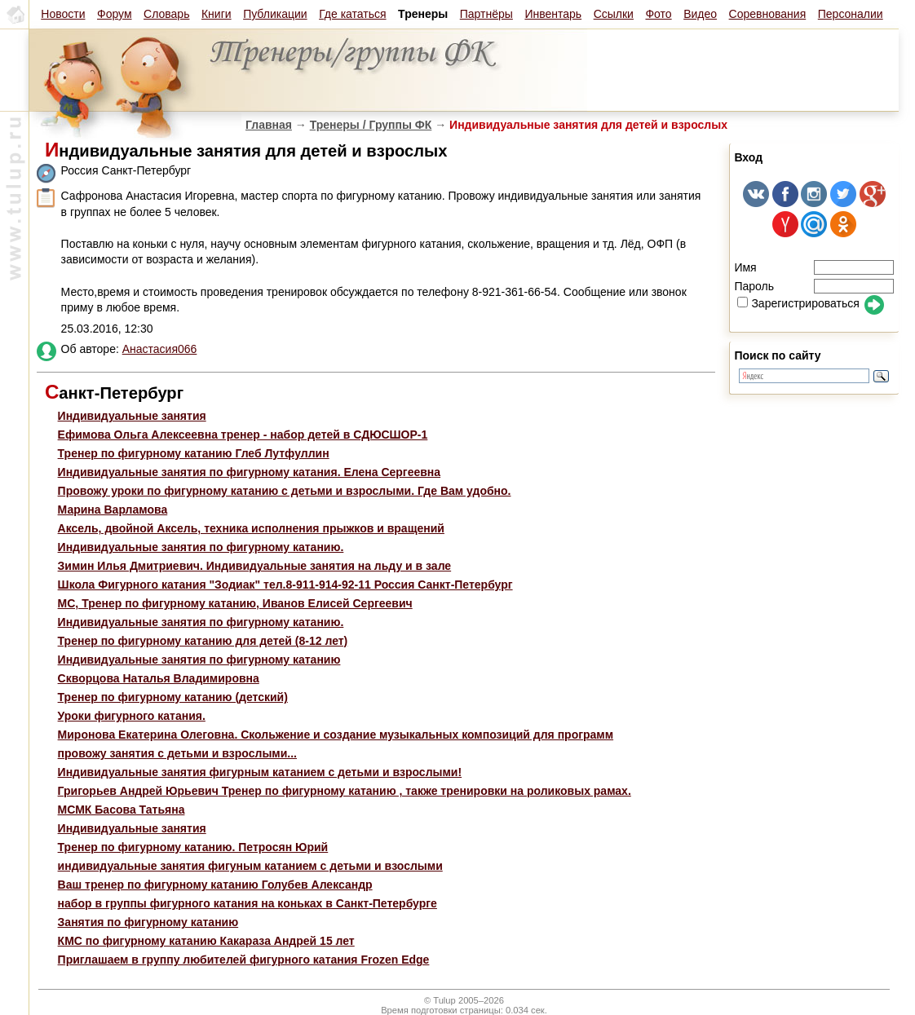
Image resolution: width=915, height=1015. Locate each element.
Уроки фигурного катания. (132, 715)
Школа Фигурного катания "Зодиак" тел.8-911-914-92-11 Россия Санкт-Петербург (285, 584)
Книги (216, 13)
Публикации (275, 13)
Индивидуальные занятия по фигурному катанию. (201, 547)
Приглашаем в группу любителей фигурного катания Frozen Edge (244, 959)
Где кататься (352, 13)
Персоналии (850, 13)
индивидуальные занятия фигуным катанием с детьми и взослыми (250, 865)
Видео (700, 13)
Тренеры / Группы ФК (371, 124)
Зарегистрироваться (798, 303)
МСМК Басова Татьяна (121, 809)
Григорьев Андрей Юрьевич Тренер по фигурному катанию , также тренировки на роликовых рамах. (344, 790)
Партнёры (486, 13)
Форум (114, 13)
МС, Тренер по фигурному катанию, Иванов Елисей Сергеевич (235, 603)
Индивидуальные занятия (132, 415)
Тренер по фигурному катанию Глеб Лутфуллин (193, 453)
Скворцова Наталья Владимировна (158, 678)
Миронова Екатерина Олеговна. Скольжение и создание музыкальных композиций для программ (335, 734)
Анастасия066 (159, 348)
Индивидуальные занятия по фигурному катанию (199, 659)
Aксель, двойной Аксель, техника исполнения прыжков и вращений (251, 528)
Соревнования (768, 13)
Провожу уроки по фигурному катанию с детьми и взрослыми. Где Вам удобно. (284, 490)
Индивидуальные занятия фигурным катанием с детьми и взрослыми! (260, 772)
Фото (658, 13)
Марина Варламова (113, 509)
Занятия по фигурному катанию (148, 922)
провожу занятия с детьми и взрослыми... (177, 753)
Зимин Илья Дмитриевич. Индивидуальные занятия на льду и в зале (255, 565)
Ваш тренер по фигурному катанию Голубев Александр (215, 884)
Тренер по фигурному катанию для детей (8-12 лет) (203, 640)
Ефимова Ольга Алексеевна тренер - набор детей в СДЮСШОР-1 (243, 434)
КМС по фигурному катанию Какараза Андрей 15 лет (206, 940)
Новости (63, 13)
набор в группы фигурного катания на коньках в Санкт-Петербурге (247, 903)
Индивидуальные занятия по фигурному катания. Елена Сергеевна (249, 472)
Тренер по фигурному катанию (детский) (173, 697)
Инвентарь (552, 13)
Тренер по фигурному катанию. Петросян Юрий (193, 847)
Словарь (166, 13)
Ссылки (614, 13)
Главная (268, 124)
